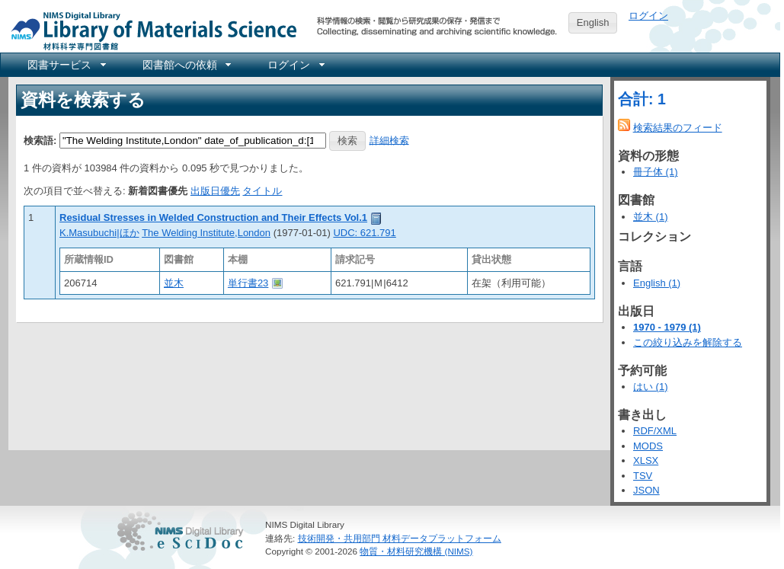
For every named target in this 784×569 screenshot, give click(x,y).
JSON (646, 490)
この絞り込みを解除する (687, 342)
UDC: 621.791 (364, 232)
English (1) (656, 283)
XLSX (645, 460)
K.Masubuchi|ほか (99, 232)
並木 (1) (650, 216)
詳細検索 (389, 139)
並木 (174, 283)
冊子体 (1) (655, 171)
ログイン (648, 15)
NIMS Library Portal (149, 30)
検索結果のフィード (677, 127)
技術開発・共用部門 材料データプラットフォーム (399, 538)
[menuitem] (65, 64)
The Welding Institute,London (206, 232)
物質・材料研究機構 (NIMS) (416, 551)
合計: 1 (642, 99)
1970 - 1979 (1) (667, 327)
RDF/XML (655, 430)
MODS (648, 446)
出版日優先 (215, 191)
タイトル (262, 191)
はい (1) (650, 386)
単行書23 (248, 283)
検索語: (40, 139)
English (593, 22)
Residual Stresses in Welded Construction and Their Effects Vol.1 (213, 217)
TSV (642, 475)
